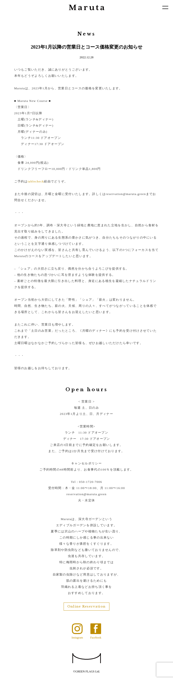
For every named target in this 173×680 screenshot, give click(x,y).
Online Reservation (86, 606)
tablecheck (36, 181)
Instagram (77, 637)
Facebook (95, 637)
